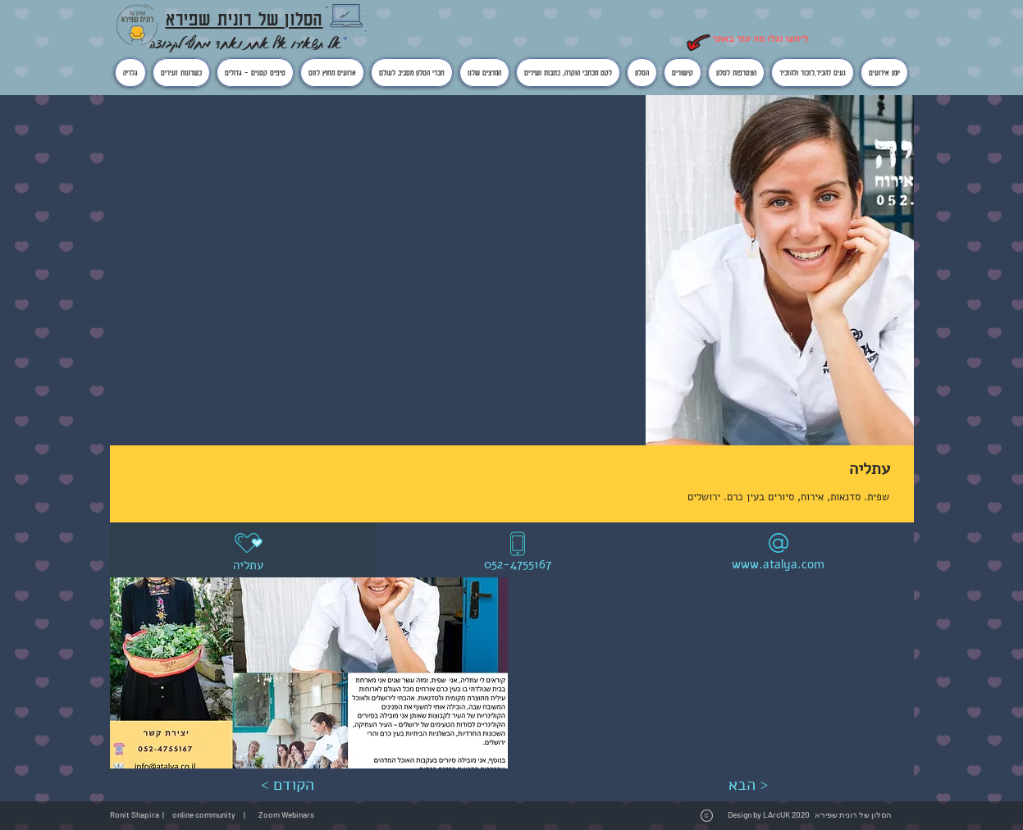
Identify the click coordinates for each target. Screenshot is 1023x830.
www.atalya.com (778, 564)
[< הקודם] (288, 784)
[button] (309, 672)
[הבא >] (748, 784)
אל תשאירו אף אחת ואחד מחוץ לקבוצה (245, 43)
